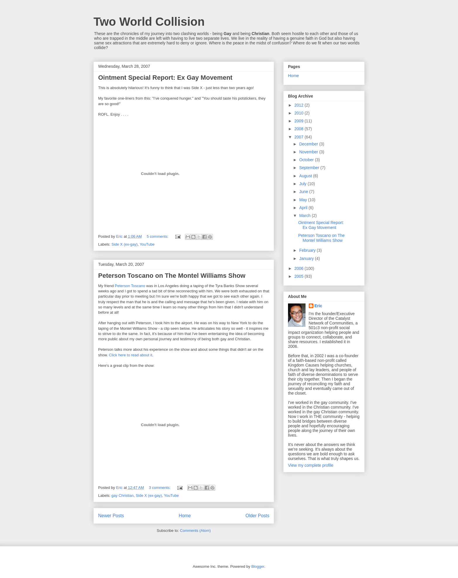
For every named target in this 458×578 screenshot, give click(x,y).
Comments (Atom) (195, 530)
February (308, 250)
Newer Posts (111, 515)
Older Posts (257, 515)
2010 (299, 113)
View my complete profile (310, 465)
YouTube (147, 244)
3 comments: (160, 487)
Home (185, 515)
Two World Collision (149, 21)
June (304, 191)
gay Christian (123, 495)
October (307, 159)
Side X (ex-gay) (125, 244)
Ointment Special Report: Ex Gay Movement (165, 77)
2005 (299, 276)
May (303, 199)
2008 (299, 128)
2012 (299, 105)
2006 (299, 268)
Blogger (257, 566)
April (303, 207)
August (306, 175)
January (307, 258)
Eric (318, 305)
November (309, 152)
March (305, 215)
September (309, 167)
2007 (299, 137)
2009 (299, 121)
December (309, 144)
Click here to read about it (130, 355)
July (303, 183)
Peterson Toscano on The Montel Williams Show (171, 275)
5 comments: (158, 236)
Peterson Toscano (130, 286)
